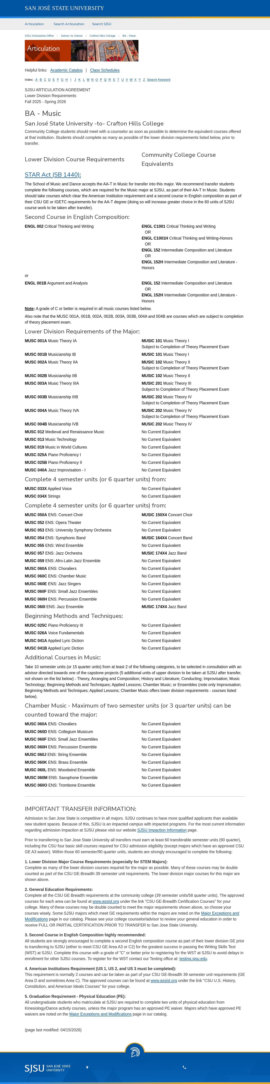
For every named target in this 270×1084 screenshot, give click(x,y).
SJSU (64, 8)
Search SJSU (101, 24)
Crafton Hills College (102, 36)
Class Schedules (105, 70)
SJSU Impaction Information (161, 830)
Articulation (34, 24)
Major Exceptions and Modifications (100, 1014)
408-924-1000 (202, 1067)
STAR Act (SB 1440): (53, 175)
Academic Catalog (66, 70)
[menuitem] (35, 24)
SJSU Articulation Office (39, 36)
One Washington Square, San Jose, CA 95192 (132, 1067)
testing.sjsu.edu (193, 958)
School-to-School (72, 36)
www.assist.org (106, 901)
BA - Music (129, 36)
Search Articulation (69, 24)
